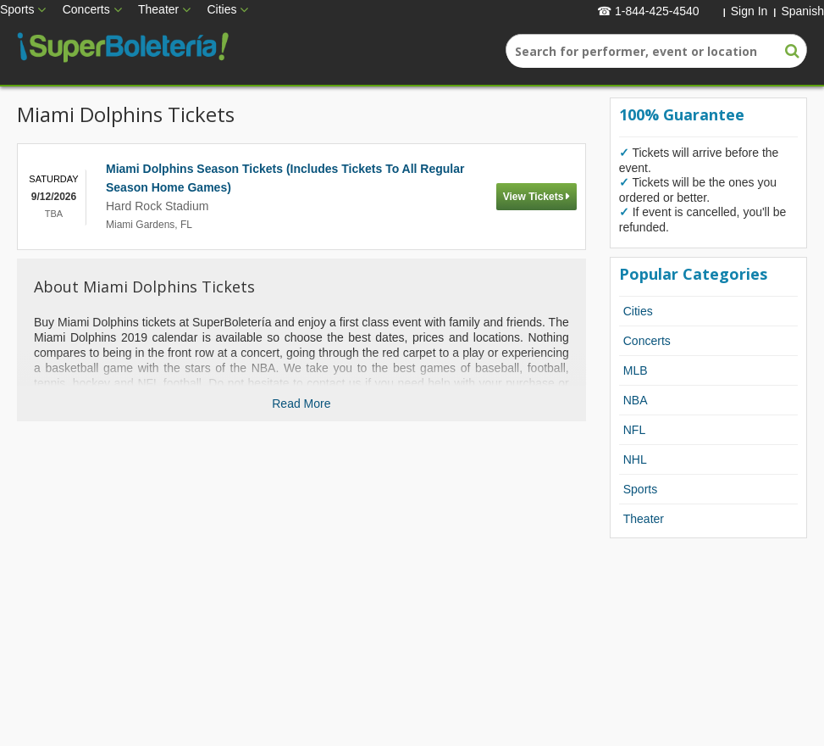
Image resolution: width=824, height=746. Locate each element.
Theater (158, 9)
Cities (221, 9)
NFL (634, 430)
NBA (635, 400)
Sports (17, 9)
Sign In (749, 11)
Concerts (86, 9)
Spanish (802, 11)
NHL (635, 459)
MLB (635, 370)
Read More (301, 403)
